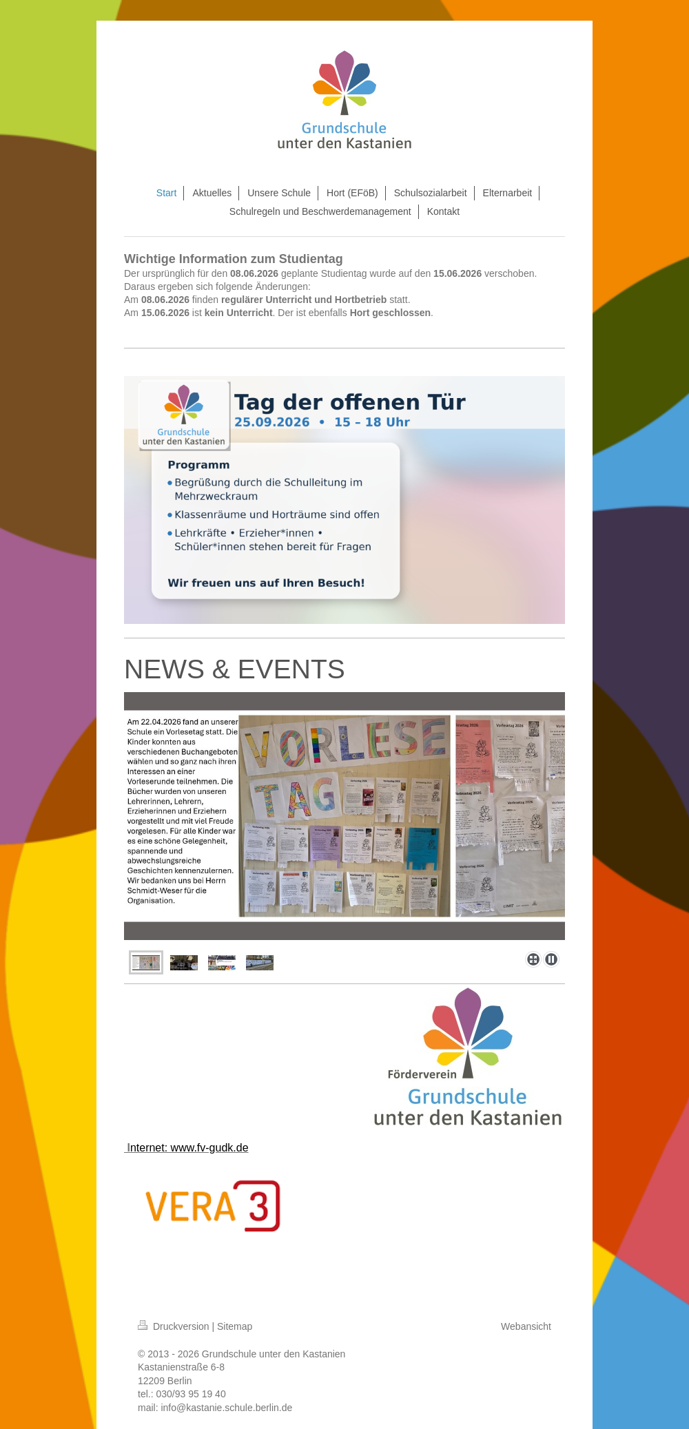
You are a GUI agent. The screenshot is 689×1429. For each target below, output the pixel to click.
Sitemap (234, 1326)
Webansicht (526, 1326)
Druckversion (175, 1326)
